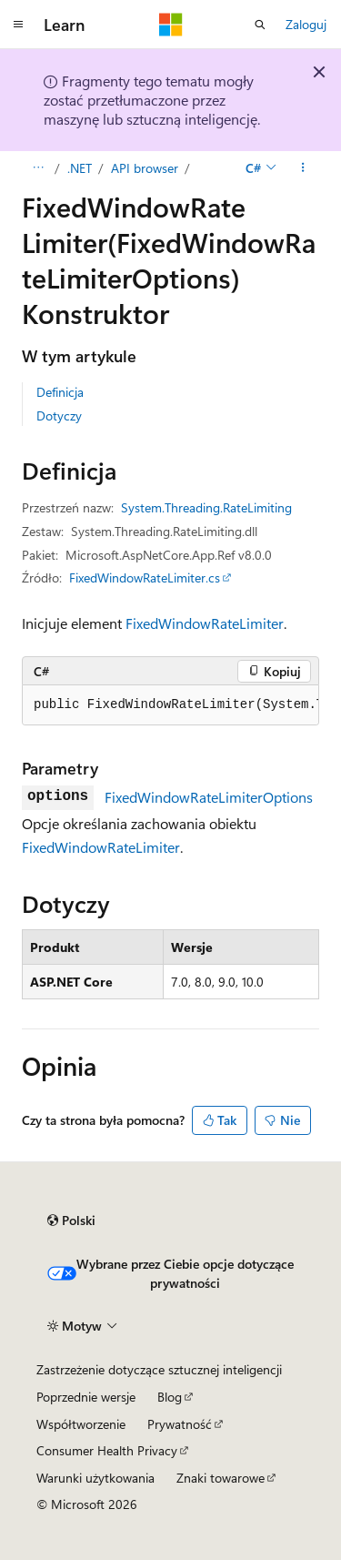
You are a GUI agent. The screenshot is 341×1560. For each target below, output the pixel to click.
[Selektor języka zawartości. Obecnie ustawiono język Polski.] (71, 1220)
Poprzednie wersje (85, 1396)
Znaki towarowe (220, 1477)
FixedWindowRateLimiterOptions (209, 796)
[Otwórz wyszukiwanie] (260, 24)
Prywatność (179, 1424)
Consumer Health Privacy (106, 1450)
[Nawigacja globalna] (18, 24)
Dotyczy (59, 415)
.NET (79, 168)
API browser (144, 168)
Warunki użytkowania (95, 1477)
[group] (170, 705)
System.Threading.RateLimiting (206, 507)
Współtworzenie (80, 1424)
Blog (169, 1396)
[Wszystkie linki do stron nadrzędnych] (38, 168)
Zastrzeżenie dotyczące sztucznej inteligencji (159, 1369)
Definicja (60, 391)
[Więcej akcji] (303, 168)
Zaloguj (306, 24)
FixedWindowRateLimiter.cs (144, 577)
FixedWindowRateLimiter (204, 623)
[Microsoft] (171, 24)
